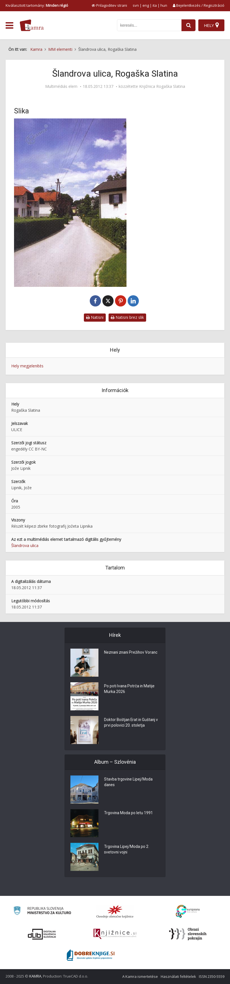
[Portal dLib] (42, 934)
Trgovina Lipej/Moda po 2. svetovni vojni (127, 850)
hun (163, 5)
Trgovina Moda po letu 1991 (128, 813)
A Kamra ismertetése (140, 976)
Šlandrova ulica (24, 545)
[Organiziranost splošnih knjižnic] (115, 912)
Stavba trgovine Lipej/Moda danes (128, 782)
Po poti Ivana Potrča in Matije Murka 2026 (129, 689)
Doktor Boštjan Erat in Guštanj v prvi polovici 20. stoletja (131, 723)
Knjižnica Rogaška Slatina (162, 86)
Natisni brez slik (127, 317)
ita (155, 5)
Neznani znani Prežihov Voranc (131, 653)
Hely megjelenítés (27, 366)
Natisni (95, 317)
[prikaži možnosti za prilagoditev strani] (109, 5)
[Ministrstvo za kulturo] (42, 911)
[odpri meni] (9, 25)
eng (145, 5)
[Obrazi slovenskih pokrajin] (187, 934)
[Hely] (211, 25)
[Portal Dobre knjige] (90, 955)
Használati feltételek (178, 976)
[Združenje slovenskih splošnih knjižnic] (115, 934)
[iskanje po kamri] (149, 25)
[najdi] (188, 25)
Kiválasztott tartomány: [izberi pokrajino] (37, 5)
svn (136, 5)
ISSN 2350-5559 (211, 976)
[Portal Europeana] (188, 911)
